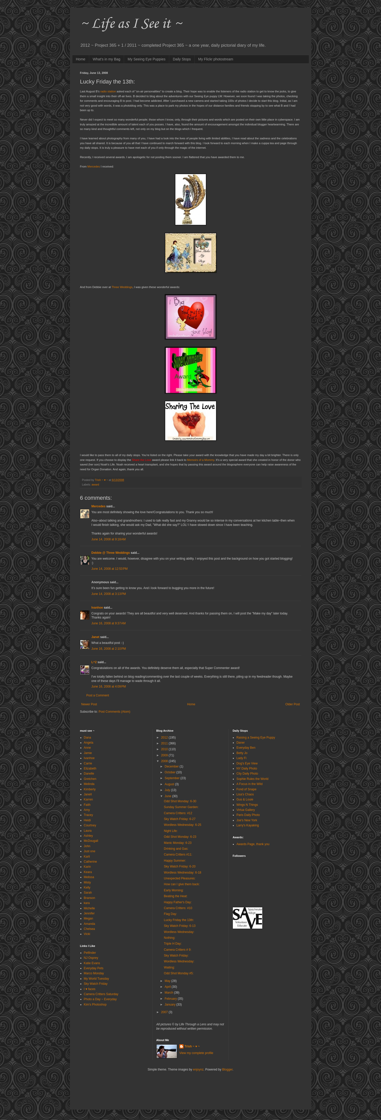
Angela (88, 742)
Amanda (89, 924)
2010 (165, 749)
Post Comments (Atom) (114, 711)
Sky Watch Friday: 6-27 (179, 819)
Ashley (88, 836)
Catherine (90, 861)
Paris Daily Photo (248, 815)
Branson (89, 898)
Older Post (292, 704)
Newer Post (89, 704)
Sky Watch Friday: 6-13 (179, 926)
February (171, 998)
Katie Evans (92, 963)
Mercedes (98, 506)
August (170, 784)
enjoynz (198, 1069)
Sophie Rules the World (252, 779)
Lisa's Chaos (245, 794)
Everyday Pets (93, 968)
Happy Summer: (175, 860)
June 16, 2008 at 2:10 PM (109, 648)
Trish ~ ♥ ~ (192, 1046)
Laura (88, 830)
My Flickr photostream (215, 59)
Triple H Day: (173, 943)
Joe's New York (246, 820)
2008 (165, 761)
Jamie (88, 753)
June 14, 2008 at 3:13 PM (109, 594)
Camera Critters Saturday (101, 994)
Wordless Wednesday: (179, 932)
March (169, 992)
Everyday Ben (245, 747)
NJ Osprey (91, 958)
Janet (95, 637)
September (172, 778)
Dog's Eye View (246, 763)
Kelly (87, 887)
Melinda (89, 784)
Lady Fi (241, 758)
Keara (88, 872)
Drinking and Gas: (176, 848)
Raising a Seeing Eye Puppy (255, 737)
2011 (165, 743)
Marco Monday (94, 973)
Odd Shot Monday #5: (179, 973)
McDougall (91, 841)
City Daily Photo (247, 773)
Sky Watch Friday (96, 983)
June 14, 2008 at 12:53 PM (110, 569)
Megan (88, 918)
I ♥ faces (90, 989)
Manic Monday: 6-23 (178, 843)
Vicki (87, 934)
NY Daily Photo (246, 768)
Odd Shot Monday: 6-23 (180, 837)
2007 (165, 1012)
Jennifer (89, 913)
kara (87, 903)
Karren (88, 799)
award (95, 484)
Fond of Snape (246, 789)
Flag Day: (170, 914)
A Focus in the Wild (249, 784)
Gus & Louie (244, 799)
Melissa (89, 877)
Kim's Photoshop (95, 1004)
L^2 (94, 662)
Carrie (88, 763)
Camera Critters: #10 (178, 908)
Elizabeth (90, 768)
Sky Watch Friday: (176, 955)
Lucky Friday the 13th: (179, 920)
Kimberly (90, 789)
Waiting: (169, 967)
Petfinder (90, 953)
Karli (87, 856)
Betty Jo (241, 753)
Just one (89, 851)
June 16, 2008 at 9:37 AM (109, 623)
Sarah (88, 892)
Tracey (88, 815)
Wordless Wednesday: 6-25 (182, 825)
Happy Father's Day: (178, 902)
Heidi (87, 820)
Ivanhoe (97, 607)
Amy (87, 810)
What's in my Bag (106, 59)
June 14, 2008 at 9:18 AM (109, 539)
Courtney (90, 825)
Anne (87, 747)
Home (80, 59)
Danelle (89, 773)
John (87, 846)
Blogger (227, 1069)
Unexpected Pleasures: (179, 878)
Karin (87, 866)
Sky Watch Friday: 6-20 (179, 866)
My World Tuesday (96, 978)
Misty (87, 882)
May (168, 981)
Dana (87, 737)
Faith (87, 805)
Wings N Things (247, 805)
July (168, 790)
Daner (240, 742)
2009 (165, 755)
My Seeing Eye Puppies (146, 59)
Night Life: (171, 831)
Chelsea (89, 929)
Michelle (89, 908)
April (168, 987)
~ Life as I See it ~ (131, 24)
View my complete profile (196, 1053)
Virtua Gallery (245, 810)
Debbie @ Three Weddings (111, 553)
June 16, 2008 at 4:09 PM (109, 686)
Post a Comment (97, 695)
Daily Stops (182, 59)
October (170, 772)
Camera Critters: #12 (178, 813)
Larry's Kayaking (247, 825)
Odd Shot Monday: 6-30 (180, 801)
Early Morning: (174, 890)
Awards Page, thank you (252, 844)
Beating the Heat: (176, 896)
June (168, 796)
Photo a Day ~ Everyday (100, 999)
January (170, 1004)
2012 (165, 737)
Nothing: (169, 938)
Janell (88, 794)
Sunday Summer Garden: (181, 807)
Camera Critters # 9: (177, 949)
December (172, 766)
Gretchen (90, 779)
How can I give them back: (182, 884)
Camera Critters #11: (178, 854)
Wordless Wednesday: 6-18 (182, 872)
